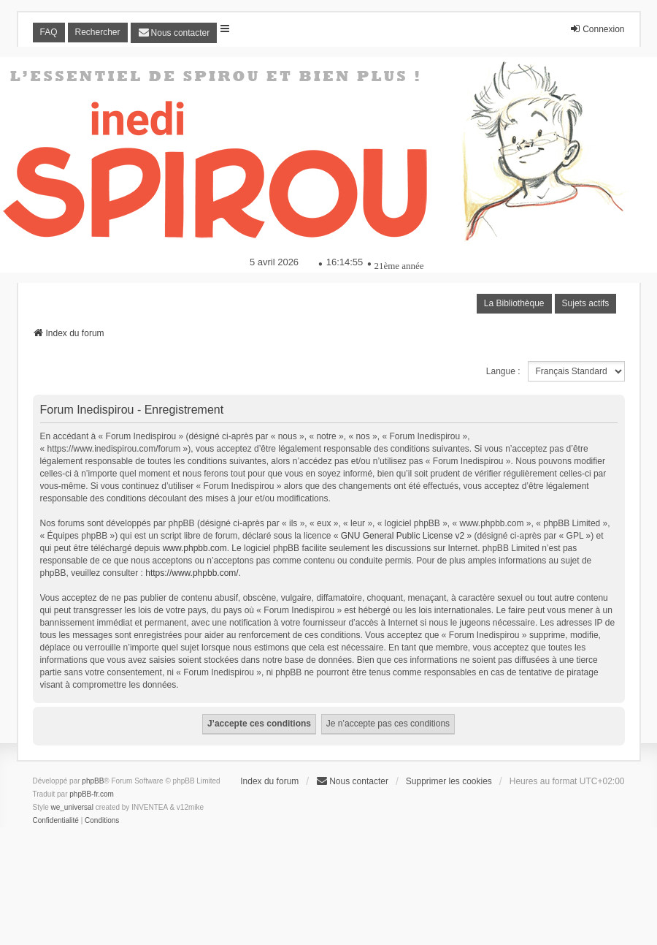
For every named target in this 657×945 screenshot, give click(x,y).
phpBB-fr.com (91, 794)
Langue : (503, 371)
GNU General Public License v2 (402, 536)
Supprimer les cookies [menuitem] (449, 781)
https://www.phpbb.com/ (191, 573)
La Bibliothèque (514, 303)
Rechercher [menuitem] (97, 32)
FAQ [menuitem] (49, 32)
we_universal (72, 807)
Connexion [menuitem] (596, 28)
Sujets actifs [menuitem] (586, 303)
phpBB (93, 781)
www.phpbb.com (195, 548)
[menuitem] (174, 33)
